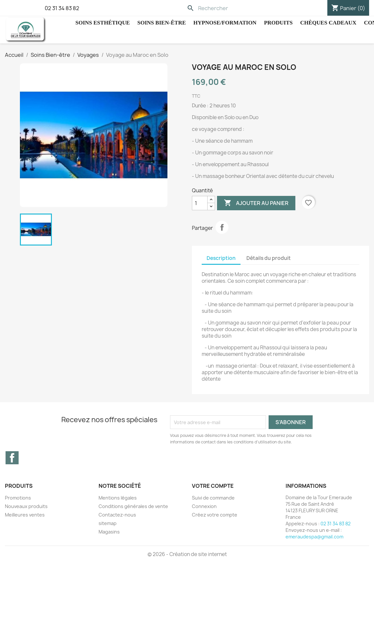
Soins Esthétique (102, 23)
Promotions (18, 498)
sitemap (108, 523)
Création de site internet (198, 554)
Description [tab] (221, 258)
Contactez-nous (117, 515)
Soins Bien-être (161, 23)
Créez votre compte (214, 515)
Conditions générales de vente (133, 506)
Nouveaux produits (26, 506)
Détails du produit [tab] (268, 258)
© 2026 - (158, 554)
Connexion (204, 506)
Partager (221, 227)
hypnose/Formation (225, 23)
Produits (278, 23)
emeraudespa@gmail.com (314, 536)
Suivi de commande (213, 498)
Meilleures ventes (25, 515)
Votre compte (213, 485)
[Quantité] (200, 203)
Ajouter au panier (256, 203)
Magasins (109, 532)
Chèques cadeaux (328, 23)
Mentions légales (118, 498)
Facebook (12, 457)
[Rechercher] (229, 8)
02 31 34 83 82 (62, 8)
